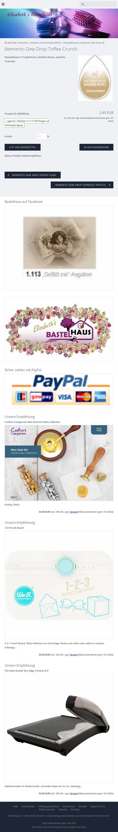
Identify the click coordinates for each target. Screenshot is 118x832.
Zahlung (75, 809)
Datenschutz (28, 806)
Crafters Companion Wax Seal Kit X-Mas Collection (32, 421)
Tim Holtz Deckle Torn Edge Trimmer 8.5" (27, 670)
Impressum (69, 806)
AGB (15, 806)
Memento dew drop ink (92, 42)
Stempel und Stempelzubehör (45, 42)
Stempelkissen (70, 42)
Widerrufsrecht (47, 809)
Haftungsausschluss (48, 806)
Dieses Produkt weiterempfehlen (23, 155)
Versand (84, 118)
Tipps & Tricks (97, 806)
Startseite (23, 42)
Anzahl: (8, 136)
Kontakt (83, 806)
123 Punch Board (14, 527)
